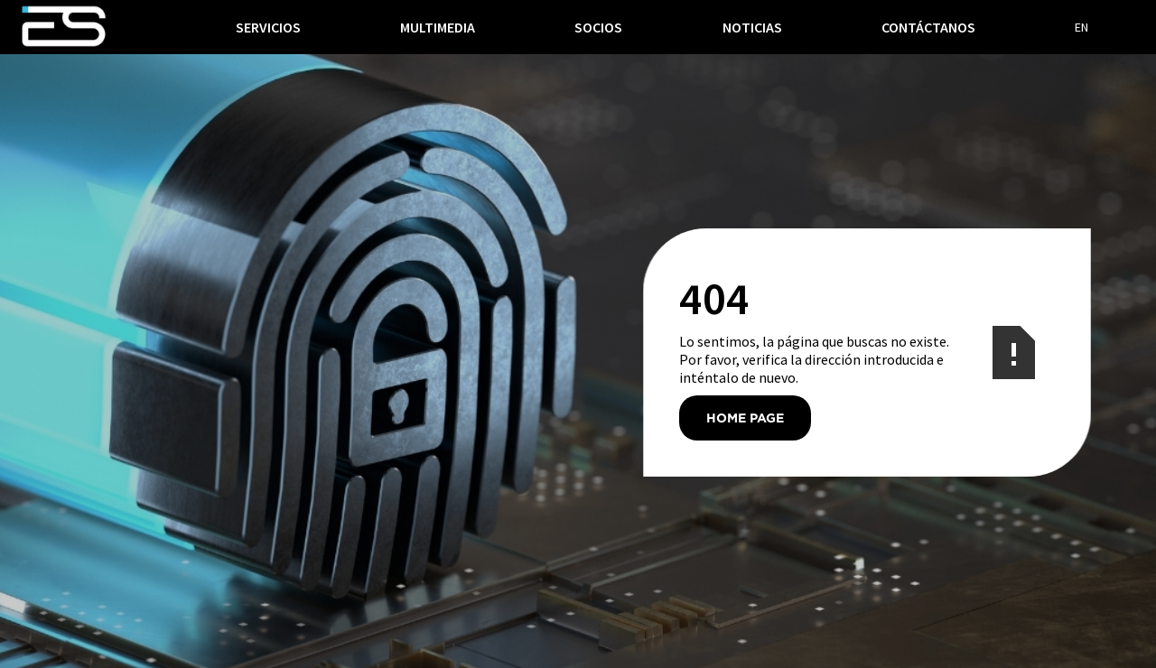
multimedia (437, 27)
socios (598, 27)
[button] (268, 27)
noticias (752, 27)
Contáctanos (928, 27)
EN (1081, 27)
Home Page (745, 417)
